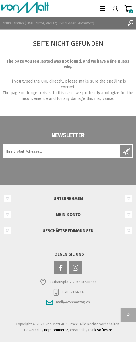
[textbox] (62, 23)
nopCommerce (56, 330)
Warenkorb (128, 8)
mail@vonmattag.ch (73, 302)
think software (100, 330)
